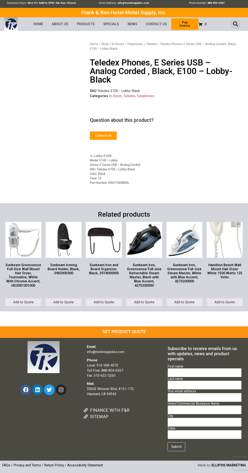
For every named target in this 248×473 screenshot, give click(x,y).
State (205, 432)
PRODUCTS (86, 24)
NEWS (132, 24)
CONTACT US (156, 24)
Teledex (151, 44)
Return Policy (54, 465)
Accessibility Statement (85, 465)
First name (205, 370)
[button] (235, 24)
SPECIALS (111, 24)
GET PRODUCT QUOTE (124, 331)
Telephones (135, 44)
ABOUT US (60, 24)
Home (94, 44)
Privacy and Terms (27, 465)
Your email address (205, 394)
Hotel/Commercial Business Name (205, 407)
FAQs (6, 465)
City (205, 419)
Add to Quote (23, 302)
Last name (205, 382)
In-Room (118, 44)
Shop (105, 44)
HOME (38, 24)
